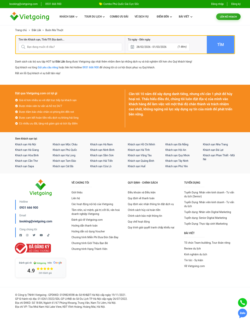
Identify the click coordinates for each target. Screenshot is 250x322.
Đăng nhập (217, 3)
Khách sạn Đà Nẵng (176, 144)
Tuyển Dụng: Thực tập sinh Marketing (206, 223)
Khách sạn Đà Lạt (213, 149)
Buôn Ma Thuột (54, 30)
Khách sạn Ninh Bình (102, 149)
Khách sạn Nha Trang (215, 144)
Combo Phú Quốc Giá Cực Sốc (121, 3)
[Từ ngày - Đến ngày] (159, 47)
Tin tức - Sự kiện (193, 260)
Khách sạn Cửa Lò (101, 166)
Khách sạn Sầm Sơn (102, 155)
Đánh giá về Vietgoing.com (87, 219)
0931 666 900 (53, 3)
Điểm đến (164, 16)
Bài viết (186, 16)
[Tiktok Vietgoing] (48, 235)
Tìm (220, 44)
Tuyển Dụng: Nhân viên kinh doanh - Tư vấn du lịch (209, 204)
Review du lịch (192, 248)
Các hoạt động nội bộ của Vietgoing (92, 204)
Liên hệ (76, 198)
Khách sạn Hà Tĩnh (139, 149)
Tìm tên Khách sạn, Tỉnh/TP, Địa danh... (41, 39)
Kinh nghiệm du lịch (195, 254)
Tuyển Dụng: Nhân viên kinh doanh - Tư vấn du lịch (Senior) (209, 194)
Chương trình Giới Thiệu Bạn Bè (90, 243)
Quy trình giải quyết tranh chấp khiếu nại (151, 227)
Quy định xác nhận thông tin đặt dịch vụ (151, 204)
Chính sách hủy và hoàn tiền (144, 209)
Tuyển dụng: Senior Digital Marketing (205, 217)
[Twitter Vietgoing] (34, 235)
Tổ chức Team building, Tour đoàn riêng (207, 242)
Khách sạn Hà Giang (27, 149)
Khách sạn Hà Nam (101, 144)
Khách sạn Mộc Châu (65, 144)
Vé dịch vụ (142, 16)
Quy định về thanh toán (141, 198)
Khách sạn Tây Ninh (176, 160)
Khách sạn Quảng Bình (141, 160)
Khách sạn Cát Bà (63, 166)
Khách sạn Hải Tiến (101, 160)
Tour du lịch (94, 16)
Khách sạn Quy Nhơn (177, 155)
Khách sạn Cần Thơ (26, 160)
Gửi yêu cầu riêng (48, 67)
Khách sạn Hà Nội (25, 144)
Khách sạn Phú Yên (176, 166)
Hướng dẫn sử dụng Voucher (88, 231)
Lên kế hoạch (228, 16)
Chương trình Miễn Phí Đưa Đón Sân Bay (95, 237)
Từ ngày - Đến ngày (139, 39)
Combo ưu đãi (119, 16)
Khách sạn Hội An (175, 149)
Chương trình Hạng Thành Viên (89, 248)
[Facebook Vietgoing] (21, 235)
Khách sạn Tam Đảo (64, 160)
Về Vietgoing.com (194, 266)
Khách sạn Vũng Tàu (140, 155)
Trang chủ (21, 30)
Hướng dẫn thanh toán (85, 225)
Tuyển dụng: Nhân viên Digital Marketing (207, 212)
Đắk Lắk (36, 30)
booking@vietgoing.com (36, 221)
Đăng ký (236, 3)
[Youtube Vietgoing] (41, 235)
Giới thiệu (77, 192)
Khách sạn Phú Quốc (65, 149)
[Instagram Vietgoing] (27, 235)
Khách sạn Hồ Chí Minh (141, 144)
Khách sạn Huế (137, 166)
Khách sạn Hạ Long (64, 155)
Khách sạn (68, 16)
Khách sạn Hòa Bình (27, 155)
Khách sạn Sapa (24, 166)
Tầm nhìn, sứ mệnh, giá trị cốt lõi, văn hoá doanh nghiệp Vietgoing (96, 211)
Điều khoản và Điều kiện (142, 192)
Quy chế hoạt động (139, 221)
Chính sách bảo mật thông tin (145, 215)
